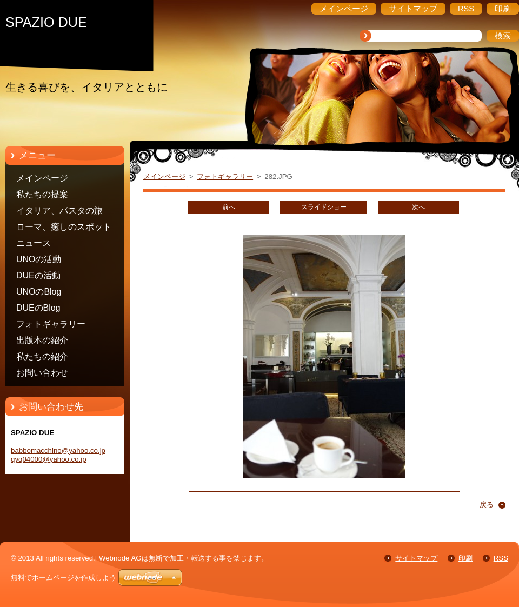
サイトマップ (416, 558)
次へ (418, 207)
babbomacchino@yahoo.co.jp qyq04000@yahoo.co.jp (58, 454)
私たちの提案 (42, 194)
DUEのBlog (38, 307)
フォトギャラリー (50, 324)
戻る (487, 505)
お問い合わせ (42, 372)
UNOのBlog (38, 291)
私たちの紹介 (42, 356)
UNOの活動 (38, 259)
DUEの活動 (38, 275)
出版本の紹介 (42, 340)
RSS (501, 558)
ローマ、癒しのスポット (63, 226)
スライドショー (324, 207)
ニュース (33, 243)
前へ (228, 207)
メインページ (42, 178)
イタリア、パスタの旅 (59, 210)
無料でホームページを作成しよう (63, 577)
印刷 (465, 558)
